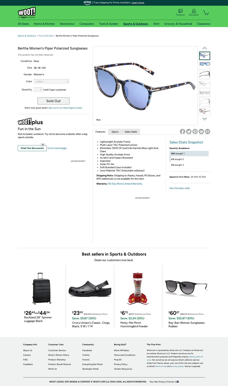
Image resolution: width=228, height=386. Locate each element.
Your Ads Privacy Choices (161, 381)
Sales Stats (131, 131)
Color (29, 81)
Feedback (28, 364)
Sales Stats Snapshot (186, 142)
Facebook (87, 350)
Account (194, 12)
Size (29, 67)
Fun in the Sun (46, 36)
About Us (27, 350)
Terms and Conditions (124, 355)
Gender (28, 74)
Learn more (138, 2)
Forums (180, 12)
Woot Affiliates (121, 350)
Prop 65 (117, 359)
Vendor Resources (123, 369)
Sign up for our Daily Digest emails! (65, 108)
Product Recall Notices (59, 364)
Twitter (86, 355)
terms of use (161, 366)
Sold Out (53, 101)
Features (100, 131)
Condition (26, 61)
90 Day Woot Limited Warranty (125, 183)
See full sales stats (179, 188)
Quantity (27, 89)
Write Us (52, 369)
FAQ (25, 359)
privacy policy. (177, 366)
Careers (27, 355)
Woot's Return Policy (58, 355)
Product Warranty (57, 359)
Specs (115, 131)
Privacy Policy (120, 364)
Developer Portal (90, 369)
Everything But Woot (92, 364)
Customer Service (57, 350)
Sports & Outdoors (27, 36)
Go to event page (57, 148)
